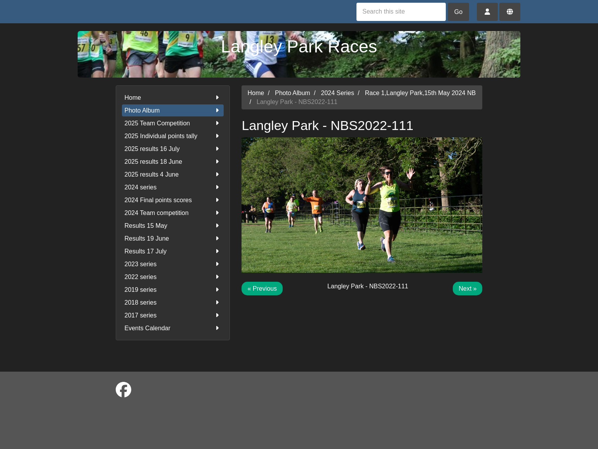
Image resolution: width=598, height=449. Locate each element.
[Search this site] (401, 12)
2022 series (173, 276)
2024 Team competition (173, 212)
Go (458, 12)
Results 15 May (173, 225)
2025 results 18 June (173, 161)
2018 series (173, 302)
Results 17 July (173, 251)
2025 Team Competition (173, 123)
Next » (467, 288)
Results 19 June (173, 238)
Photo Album (173, 110)
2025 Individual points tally (173, 136)
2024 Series (337, 93)
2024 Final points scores (173, 200)
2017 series (173, 315)
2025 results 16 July (173, 148)
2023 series (173, 264)
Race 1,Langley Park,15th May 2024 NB (420, 93)
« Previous (262, 288)
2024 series (173, 187)
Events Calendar (173, 328)
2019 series (173, 289)
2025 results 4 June (173, 174)
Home (173, 97)
